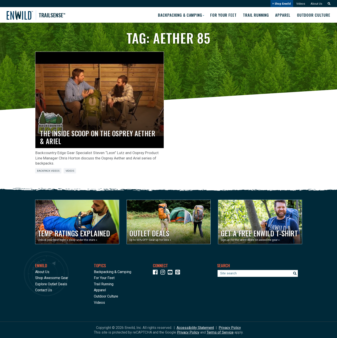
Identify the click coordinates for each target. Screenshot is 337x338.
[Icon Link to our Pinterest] (178, 273)
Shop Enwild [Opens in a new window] (281, 3)
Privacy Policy (230, 327)
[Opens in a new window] (77, 221)
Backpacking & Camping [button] (177, 15)
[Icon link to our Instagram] (163, 273)
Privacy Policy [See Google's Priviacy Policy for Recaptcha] (188, 332)
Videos (299, 3)
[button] (327, 3)
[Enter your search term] (258, 273)
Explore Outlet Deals (51, 284)
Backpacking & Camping (112, 272)
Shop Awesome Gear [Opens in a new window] (51, 278)
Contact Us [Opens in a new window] (43, 290)
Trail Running (254, 15)
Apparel (282, 15)
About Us (316, 3)
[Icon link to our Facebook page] (156, 273)
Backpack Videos (48, 170)
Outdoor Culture (314, 15)
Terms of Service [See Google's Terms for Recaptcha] (220, 332)
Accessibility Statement (195, 327)
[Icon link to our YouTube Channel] (171, 273)
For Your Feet (221, 15)
